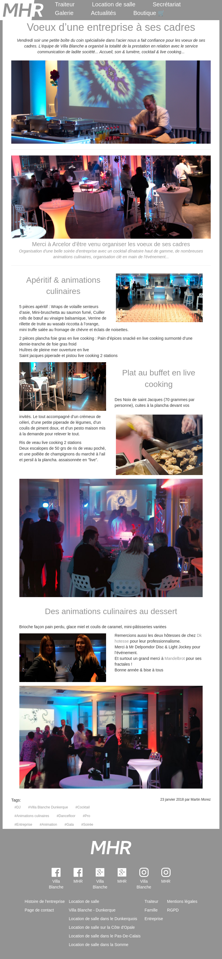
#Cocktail (82, 807)
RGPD (173, 910)
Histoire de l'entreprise (45, 901)
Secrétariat (167, 4)
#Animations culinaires (31, 816)
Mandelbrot (174, 658)
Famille (151, 910)
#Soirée (87, 825)
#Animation (48, 825)
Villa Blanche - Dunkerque (92, 910)
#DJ (17, 807)
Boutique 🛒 (149, 13)
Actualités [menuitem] (103, 13)
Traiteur (65, 4)
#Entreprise (23, 825)
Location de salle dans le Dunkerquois (103, 918)
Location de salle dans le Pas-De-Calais (104, 936)
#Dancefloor (66, 816)
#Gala (69, 825)
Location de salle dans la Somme (98, 944)
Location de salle (113, 4)
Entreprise (154, 918)
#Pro (86, 816)
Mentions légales (182, 901)
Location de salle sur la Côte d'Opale (102, 927)
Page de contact (39, 910)
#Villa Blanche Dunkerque (48, 807)
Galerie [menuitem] (64, 13)
